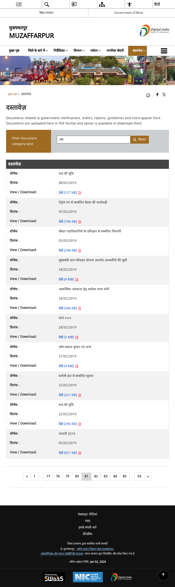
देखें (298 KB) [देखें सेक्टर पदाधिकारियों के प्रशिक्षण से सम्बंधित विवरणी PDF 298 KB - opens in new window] (70, 250)
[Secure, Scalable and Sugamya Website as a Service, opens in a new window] (54, 578)
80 (77, 476)
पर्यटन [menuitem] (95, 50)
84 (115, 476)
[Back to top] (163, 575)
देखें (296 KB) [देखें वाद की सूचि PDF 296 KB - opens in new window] (70, 423)
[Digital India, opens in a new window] (121, 578)
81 (86, 476)
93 (139, 476)
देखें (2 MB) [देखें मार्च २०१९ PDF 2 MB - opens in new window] (68, 337)
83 (105, 476)
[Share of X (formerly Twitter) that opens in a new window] (164, 95)
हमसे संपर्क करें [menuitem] (87, 527)
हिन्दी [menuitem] (157, 4)
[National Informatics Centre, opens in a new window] (87, 577)
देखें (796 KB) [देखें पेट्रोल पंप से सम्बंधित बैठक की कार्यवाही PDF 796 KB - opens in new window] (70, 221)
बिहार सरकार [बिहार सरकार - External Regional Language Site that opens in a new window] (46, 12)
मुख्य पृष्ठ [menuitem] (14, 50)
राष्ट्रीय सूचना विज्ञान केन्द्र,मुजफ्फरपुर (95, 549)
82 (96, 476)
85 (125, 476)
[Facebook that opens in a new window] (157, 95)
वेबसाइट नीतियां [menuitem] (87, 514)
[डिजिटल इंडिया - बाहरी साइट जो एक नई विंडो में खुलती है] (149, 40)
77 (48, 476)
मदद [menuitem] (87, 520)
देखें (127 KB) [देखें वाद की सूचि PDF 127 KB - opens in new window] (70, 192)
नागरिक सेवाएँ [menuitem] (115, 50)
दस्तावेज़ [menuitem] (139, 50)
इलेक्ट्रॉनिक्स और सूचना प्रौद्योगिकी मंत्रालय (62, 554)
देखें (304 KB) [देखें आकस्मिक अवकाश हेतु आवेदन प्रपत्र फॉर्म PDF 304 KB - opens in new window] (70, 308)
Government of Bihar (128, 12)
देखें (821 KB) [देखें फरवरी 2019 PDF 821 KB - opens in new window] (70, 452)
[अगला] (148, 476)
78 (58, 476)
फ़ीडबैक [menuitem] (87, 534)
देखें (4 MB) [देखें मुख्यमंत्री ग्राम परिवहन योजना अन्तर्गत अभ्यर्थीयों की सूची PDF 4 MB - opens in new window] (68, 279)
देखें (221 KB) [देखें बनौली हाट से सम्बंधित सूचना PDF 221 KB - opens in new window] (70, 395)
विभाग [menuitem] (79, 50)
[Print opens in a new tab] (149, 95)
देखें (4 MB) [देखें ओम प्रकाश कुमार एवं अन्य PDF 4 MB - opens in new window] (68, 366)
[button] (165, 51)
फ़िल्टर (139, 139)
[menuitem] (19, 4)
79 (67, 476)
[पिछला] (27, 476)
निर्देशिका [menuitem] (61, 50)
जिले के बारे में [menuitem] (38, 50)
